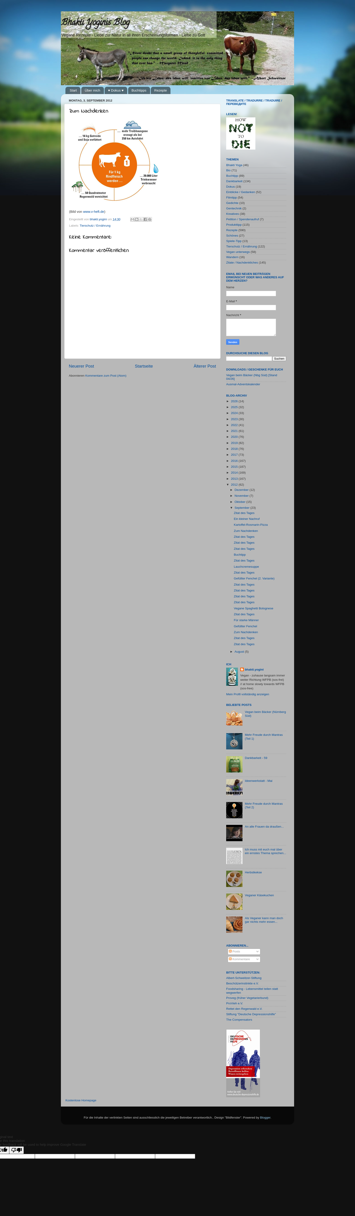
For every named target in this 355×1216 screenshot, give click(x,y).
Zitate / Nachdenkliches (242, 262)
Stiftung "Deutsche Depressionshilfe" (251, 1014)
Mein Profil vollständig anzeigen (247, 694)
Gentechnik (234, 208)
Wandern (232, 257)
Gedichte (232, 203)
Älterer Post (205, 366)
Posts (234, 951)
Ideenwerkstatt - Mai (258, 780)
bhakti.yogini (99, 219)
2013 (235, 478)
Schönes (232, 235)
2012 (235, 484)
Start (73, 90)
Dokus (230, 186)
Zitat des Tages (244, 513)
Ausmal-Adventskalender (243, 384)
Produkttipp (234, 224)
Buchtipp (232, 175)
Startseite (144, 366)
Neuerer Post (81, 366)
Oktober (240, 502)
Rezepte (160, 90)
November (242, 495)
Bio (228, 170)
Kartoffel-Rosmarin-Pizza (251, 524)
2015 (235, 466)
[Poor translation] (16, 1150)
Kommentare (239, 959)
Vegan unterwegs (238, 252)
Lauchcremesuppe (246, 566)
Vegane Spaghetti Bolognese (253, 608)
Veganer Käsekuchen (259, 895)
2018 (235, 449)
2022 (235, 425)
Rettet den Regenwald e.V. (244, 1008)
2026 (235, 401)
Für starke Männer (246, 620)
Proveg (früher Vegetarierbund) (247, 998)
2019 (235, 443)
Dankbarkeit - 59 (256, 758)
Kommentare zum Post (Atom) (106, 375)
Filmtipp (231, 197)
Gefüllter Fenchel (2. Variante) (254, 578)
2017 (235, 454)
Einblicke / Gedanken (240, 192)
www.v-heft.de (93, 211)
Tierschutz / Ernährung (95, 225)
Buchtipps (139, 90)
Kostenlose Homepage (80, 1100)
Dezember (242, 490)
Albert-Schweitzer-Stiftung (243, 978)
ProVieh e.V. (234, 1003)
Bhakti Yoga (234, 165)
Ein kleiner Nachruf (247, 519)
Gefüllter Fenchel (245, 626)
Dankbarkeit (234, 181)
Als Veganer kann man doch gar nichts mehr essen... (264, 919)
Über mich (92, 90)
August (240, 651)
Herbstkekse (253, 872)
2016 (235, 461)
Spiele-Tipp (234, 241)
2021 (235, 431)
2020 (235, 436)
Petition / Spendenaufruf (242, 219)
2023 (235, 419)
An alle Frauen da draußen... (264, 826)
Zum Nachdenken (246, 531)
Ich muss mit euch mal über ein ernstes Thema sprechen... (265, 851)
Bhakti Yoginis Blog (95, 23)
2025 (235, 407)
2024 (235, 413)
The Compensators (239, 1019)
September (242, 507)
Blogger (265, 1117)
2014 (235, 472)
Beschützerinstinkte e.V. (242, 983)
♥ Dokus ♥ (116, 90)
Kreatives (232, 214)
